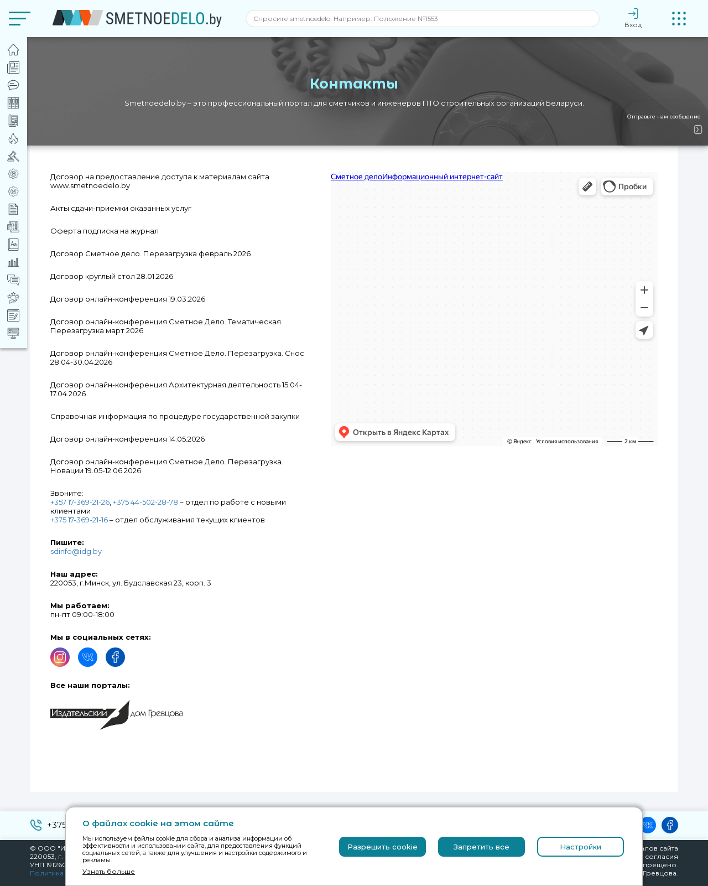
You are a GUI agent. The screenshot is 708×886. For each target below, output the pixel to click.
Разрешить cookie (382, 846)
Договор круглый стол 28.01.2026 (111, 276)
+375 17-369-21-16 (79, 519)
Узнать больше (108, 871)
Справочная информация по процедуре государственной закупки (175, 416)
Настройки (580, 846)
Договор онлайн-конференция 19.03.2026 (127, 298)
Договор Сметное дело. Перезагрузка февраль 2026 (150, 253)
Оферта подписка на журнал (104, 230)
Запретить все (481, 846)
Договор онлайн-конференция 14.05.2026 (127, 438)
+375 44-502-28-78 (145, 502)
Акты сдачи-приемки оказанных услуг (120, 208)
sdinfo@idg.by (76, 551)
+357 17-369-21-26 (80, 502)
